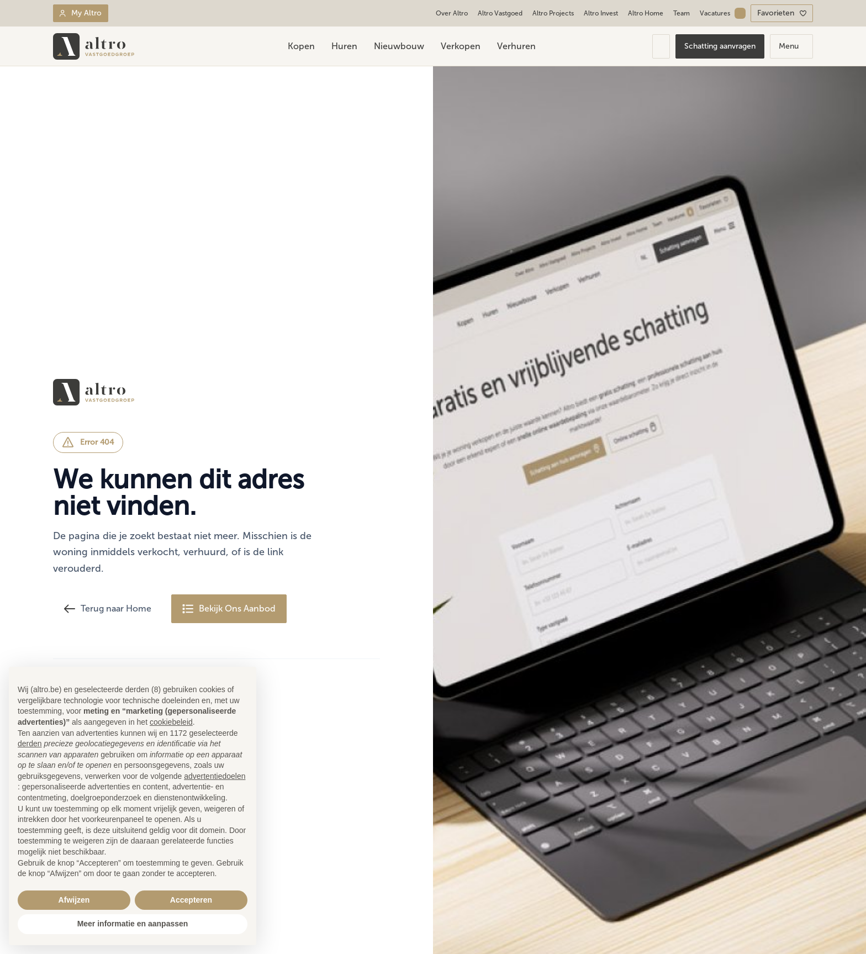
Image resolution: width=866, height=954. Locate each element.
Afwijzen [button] (74, 899)
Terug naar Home (107, 608)
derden (30, 743)
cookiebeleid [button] (171, 722)
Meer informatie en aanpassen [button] (132, 923)
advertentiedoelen (214, 776)
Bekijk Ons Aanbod (229, 608)
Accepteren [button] (191, 899)
